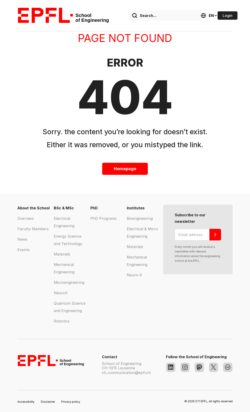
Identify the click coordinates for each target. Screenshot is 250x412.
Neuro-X (134, 275)
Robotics (62, 321)
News (22, 239)
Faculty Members (33, 229)
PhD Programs (103, 218)
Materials (62, 254)
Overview (25, 218)
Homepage (125, 168)
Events (23, 249)
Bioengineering (140, 218)
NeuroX (61, 293)
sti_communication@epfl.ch (126, 372)
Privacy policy (70, 401)
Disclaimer (48, 401)
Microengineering (69, 282)
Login (227, 15)
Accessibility (26, 401)
